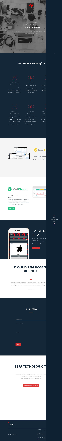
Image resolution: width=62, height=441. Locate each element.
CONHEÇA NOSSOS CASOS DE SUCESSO (31, 385)
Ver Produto (50, 165)
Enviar (18, 344)
